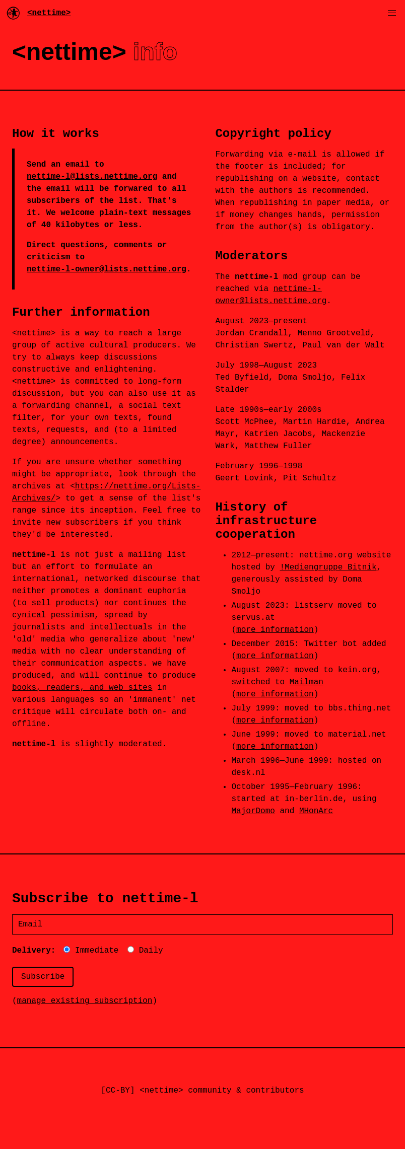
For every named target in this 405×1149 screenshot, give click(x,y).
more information (275, 629)
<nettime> (38, 13)
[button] (392, 13)
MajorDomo (253, 811)
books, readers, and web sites (82, 687)
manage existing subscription (85, 1001)
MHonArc (316, 811)
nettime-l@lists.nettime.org (92, 176)
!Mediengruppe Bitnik (328, 567)
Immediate (90, 951)
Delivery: (33, 950)
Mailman (306, 682)
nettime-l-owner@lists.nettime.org (106, 269)
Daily (145, 951)
